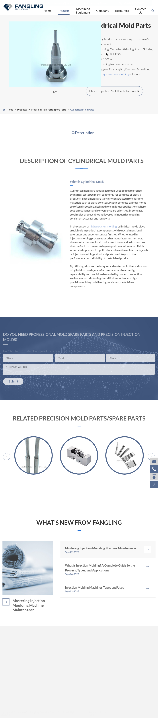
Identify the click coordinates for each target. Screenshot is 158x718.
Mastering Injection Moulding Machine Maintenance (27, 605)
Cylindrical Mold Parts (82, 109)
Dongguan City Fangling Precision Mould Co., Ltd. (40, 712)
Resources (122, 10)
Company (102, 10)
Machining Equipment (83, 10)
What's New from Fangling (79, 522)
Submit (13, 383)
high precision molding (115, 74)
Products (64, 10)
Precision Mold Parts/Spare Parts (48, 109)
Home (47, 10)
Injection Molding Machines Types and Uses (96, 587)
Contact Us (140, 10)
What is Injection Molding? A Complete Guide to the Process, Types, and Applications (102, 567)
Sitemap (92, 712)
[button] (106, 53)
